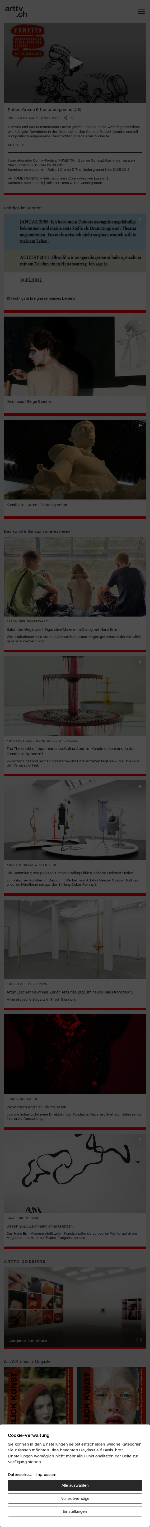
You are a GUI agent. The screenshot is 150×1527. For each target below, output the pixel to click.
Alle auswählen (75, 1484)
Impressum (46, 1474)
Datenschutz (20, 1474)
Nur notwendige (75, 1498)
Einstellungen (75, 1511)
